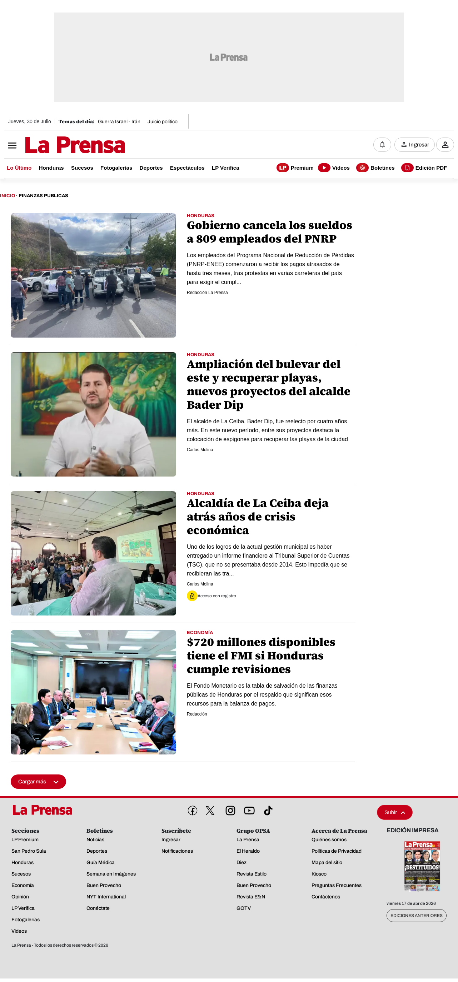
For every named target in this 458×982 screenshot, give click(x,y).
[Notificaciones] (382, 145)
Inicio (7, 195)
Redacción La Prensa (207, 292)
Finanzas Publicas (43, 195)
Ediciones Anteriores (416, 915)
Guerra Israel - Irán (119, 121)
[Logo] (57, 145)
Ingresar (419, 145)
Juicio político (163, 121)
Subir (394, 812)
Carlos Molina (200, 449)
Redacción (197, 714)
